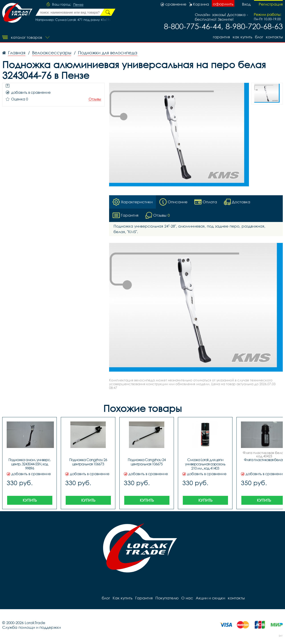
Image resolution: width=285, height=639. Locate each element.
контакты (274, 37)
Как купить (242, 37)
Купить (30, 500)
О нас (187, 598)
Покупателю (167, 598)
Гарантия (221, 37)
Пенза (78, 4)
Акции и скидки (210, 598)
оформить (223, 4)
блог (259, 37)
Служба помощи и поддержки (31, 627)
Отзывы (95, 99)
